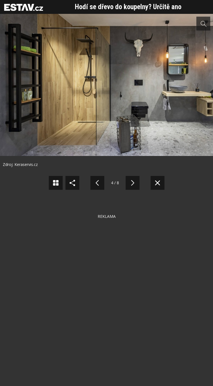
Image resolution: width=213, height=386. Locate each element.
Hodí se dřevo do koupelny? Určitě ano (128, 7)
